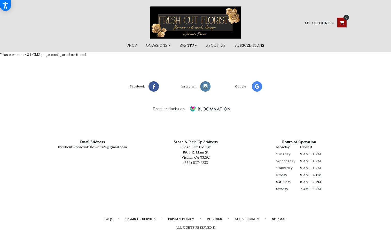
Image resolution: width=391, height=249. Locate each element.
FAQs (108, 219)
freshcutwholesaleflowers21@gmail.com (92, 147)
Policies (214, 219)
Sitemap (279, 219)
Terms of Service (140, 219)
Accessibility (247, 219)
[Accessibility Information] (5, 5)
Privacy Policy (181, 219)
